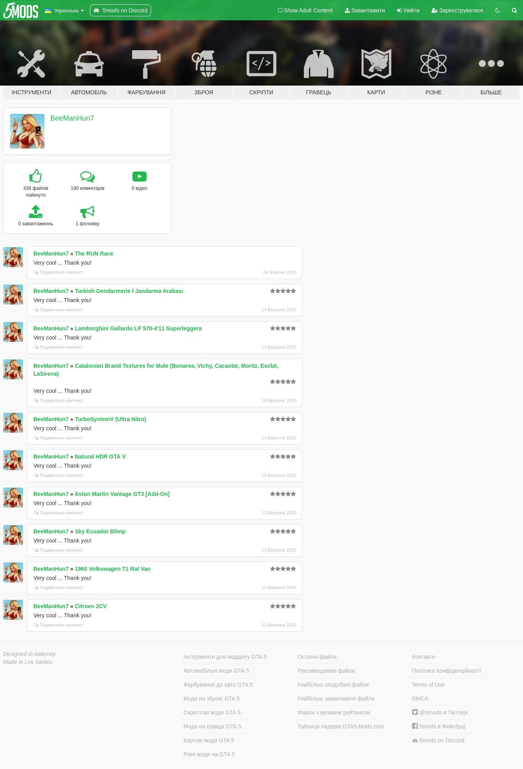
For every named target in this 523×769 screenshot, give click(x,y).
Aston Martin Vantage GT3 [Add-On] (122, 494)
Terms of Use (428, 684)
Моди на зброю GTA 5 (211, 698)
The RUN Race (94, 253)
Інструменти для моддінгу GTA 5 (225, 657)
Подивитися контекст (59, 272)
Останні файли (317, 657)
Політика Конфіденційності (446, 671)
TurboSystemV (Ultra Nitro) (110, 419)
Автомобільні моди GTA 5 (216, 671)
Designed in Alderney (29, 654)
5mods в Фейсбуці (439, 726)
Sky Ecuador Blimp (100, 531)
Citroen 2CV (91, 606)
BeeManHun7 (72, 118)
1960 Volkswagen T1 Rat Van (112, 569)
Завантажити (365, 10)
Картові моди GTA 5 (208, 740)
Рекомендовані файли (327, 671)
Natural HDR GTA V (100, 456)
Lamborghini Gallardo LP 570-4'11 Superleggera (138, 328)
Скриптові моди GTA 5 (212, 712)
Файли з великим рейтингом (334, 712)
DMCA (420, 698)
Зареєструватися (457, 10)
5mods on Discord (438, 740)
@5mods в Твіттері (440, 712)
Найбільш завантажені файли (336, 698)
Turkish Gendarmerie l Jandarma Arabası (129, 291)
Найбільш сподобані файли (333, 684)
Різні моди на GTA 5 (209, 754)
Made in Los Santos (27, 662)
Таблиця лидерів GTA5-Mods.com (341, 726)
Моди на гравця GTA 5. (213, 726)
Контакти (423, 657)
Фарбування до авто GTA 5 (218, 684)
